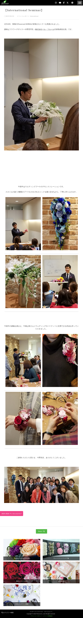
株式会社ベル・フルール (44, 29)
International (33, 16)
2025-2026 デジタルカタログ (12, 513)
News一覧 (41, 531)
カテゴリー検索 (7, 612)
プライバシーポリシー (36, 616)
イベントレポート (22, 16)
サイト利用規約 (48, 616)
